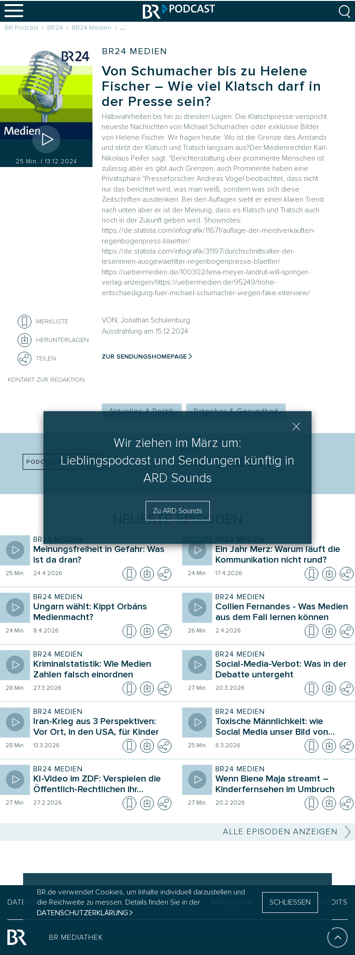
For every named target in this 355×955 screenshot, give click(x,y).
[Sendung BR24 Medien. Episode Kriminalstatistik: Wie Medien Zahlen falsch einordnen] (100, 670)
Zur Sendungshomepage (144, 356)
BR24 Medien (134, 51)
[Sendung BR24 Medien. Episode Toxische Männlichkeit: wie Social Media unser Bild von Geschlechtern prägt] (282, 727)
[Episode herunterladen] (147, 574)
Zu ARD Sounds (177, 510)
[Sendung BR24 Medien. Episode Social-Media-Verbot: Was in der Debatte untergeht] (282, 670)
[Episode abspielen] (46, 139)
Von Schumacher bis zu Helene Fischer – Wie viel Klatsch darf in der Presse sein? (211, 86)
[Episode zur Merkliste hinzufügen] (24, 322)
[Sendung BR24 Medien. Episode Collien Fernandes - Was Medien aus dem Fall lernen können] (282, 613)
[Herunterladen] (53, 340)
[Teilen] (24, 359)
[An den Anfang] (337, 939)
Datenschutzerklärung (82, 913)
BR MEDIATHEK (76, 939)
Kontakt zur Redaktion (46, 380)
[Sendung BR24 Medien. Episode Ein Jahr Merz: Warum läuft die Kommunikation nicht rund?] (282, 555)
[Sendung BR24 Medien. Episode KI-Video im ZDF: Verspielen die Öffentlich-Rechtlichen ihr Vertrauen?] (100, 785)
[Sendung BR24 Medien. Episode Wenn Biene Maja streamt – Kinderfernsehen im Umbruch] (282, 785)
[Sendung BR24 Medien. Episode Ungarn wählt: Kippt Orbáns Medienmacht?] (100, 613)
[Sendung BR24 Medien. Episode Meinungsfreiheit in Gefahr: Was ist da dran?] (100, 555)
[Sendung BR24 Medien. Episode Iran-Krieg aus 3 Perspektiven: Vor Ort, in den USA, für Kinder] (100, 727)
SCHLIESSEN (290, 902)
